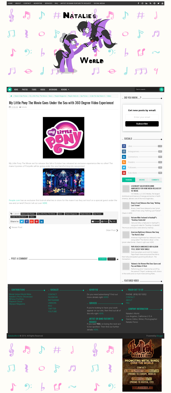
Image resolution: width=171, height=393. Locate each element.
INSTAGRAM (53, 297)
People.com (14, 200)
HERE (44, 203)
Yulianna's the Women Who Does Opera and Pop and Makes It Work (146, 264)
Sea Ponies (97, 214)
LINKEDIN (52, 300)
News (16, 89)
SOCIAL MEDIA (99, 3)
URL (113, 221)
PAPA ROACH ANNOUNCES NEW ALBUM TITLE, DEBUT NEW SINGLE (144, 247)
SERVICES (48, 3)
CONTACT (27, 3)
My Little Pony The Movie (46, 214)
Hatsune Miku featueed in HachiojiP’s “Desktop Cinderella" (144, 218)
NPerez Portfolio (16, 296)
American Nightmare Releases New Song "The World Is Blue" (145, 233)
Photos (25, 89)
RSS (50, 303)
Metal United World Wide (20, 291)
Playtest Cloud (15, 298)
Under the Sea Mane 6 (18, 217)
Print (104, 221)
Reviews (64, 89)
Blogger (159, 333)
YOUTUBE (52, 309)
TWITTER (52, 306)
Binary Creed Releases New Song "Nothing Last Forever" (145, 204)
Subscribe (142, 123)
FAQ (56, 3)
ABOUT (18, 3)
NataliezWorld (14, 333)
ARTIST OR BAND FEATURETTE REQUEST (76, 3)
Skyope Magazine (17, 301)
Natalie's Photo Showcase (21, 294)
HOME (10, 3)
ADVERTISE (38, 3)
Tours (34, 89)
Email (95, 221)
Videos (42, 89)
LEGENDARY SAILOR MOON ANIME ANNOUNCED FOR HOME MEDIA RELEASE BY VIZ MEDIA (146, 188)
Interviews (53, 89)
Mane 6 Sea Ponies (27, 214)
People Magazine (71, 214)
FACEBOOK (53, 294)
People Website (85, 214)
